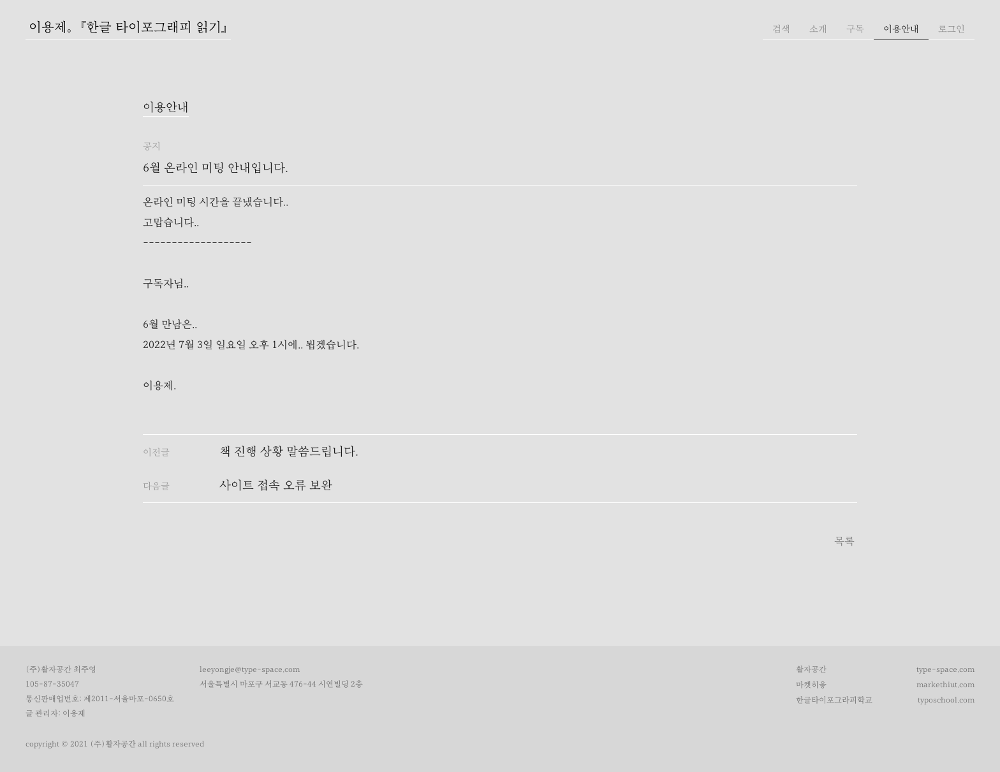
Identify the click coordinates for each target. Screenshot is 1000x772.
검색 (781, 29)
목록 (844, 541)
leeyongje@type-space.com (250, 669)
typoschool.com (946, 700)
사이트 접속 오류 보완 (275, 485)
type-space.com (945, 669)
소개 (818, 29)
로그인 (951, 29)
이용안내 (901, 29)
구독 (855, 29)
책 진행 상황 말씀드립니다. (288, 451)
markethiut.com (945, 685)
